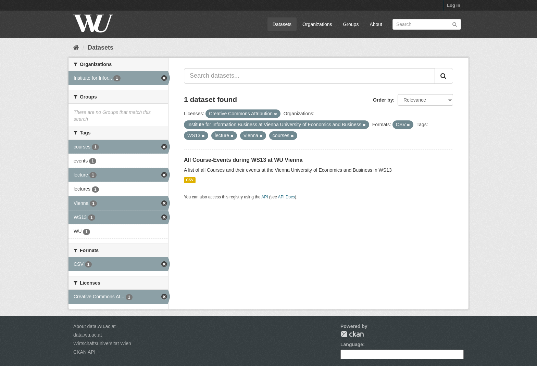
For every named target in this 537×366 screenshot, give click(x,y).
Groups (351, 24)
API (264, 197)
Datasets (282, 24)
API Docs (286, 197)
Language (351, 344)
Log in (453, 5)
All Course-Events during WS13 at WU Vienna (243, 160)
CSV (189, 180)
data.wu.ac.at (87, 335)
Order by (383, 100)
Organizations (317, 24)
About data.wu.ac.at (94, 326)
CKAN (352, 334)
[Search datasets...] (309, 76)
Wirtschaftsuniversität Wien (102, 343)
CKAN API (84, 352)
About (376, 24)
